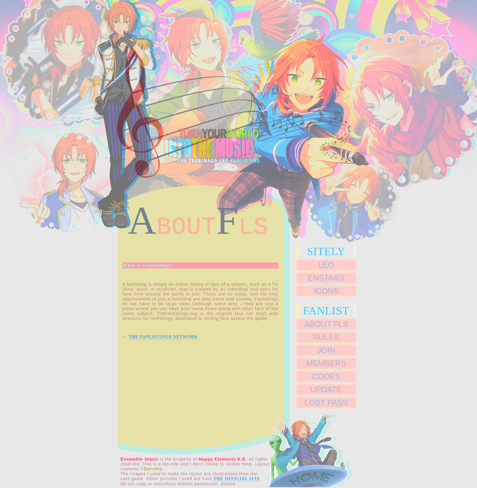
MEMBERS (326, 363)
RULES (326, 337)
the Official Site (237, 478)
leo (326, 264)
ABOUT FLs (326, 324)
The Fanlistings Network (163, 336)
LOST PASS (326, 402)
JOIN (326, 350)
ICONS (326, 291)
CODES (326, 376)
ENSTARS (326, 277)
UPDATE (326, 389)
